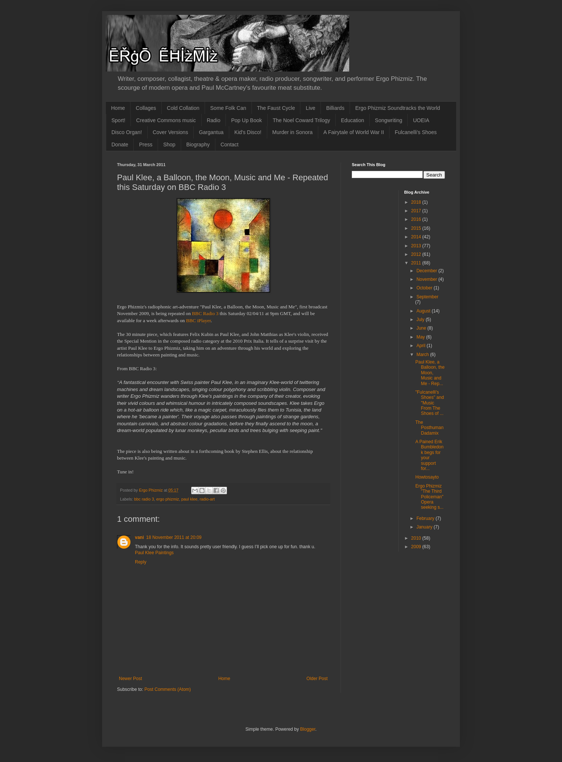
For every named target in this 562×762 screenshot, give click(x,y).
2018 (416, 202)
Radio (214, 120)
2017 (416, 210)
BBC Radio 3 (206, 313)
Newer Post (130, 678)
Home (118, 108)
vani (139, 537)
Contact (230, 144)
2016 (416, 219)
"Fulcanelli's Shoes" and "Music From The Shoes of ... (429, 403)
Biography (198, 144)
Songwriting (388, 120)
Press (145, 144)
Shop (169, 144)
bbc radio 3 (144, 499)
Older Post (317, 678)
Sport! (118, 120)
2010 (416, 538)
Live (310, 108)
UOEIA (421, 120)
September (427, 296)
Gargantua (211, 132)
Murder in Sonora (292, 132)
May (421, 337)
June (421, 328)
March (423, 354)
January (424, 527)
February (425, 518)
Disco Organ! (126, 132)
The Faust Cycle (276, 108)
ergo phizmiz (167, 499)
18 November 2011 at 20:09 (174, 537)
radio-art (207, 499)
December (427, 270)
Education (352, 120)
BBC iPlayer (198, 320)
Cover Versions (170, 132)
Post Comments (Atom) (167, 689)
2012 (416, 254)
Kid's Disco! (248, 132)
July (421, 319)
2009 (416, 546)
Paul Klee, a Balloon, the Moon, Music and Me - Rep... (429, 372)
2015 (416, 228)
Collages (146, 108)
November (427, 279)
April (421, 345)
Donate (119, 144)
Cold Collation (183, 108)
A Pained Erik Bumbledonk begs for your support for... (429, 455)
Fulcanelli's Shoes (415, 132)
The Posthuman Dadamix (429, 428)
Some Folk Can (228, 108)
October (424, 287)
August (424, 311)
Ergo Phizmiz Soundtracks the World (397, 108)
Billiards (335, 108)
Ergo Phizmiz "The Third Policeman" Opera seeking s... (429, 496)
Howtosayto (427, 477)
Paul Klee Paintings (154, 552)
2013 (416, 245)
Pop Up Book (246, 120)
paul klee (189, 499)
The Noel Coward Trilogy (301, 120)
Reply (140, 562)
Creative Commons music (166, 120)
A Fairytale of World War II (353, 132)
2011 (416, 263)
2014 (416, 236)
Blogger (307, 729)
